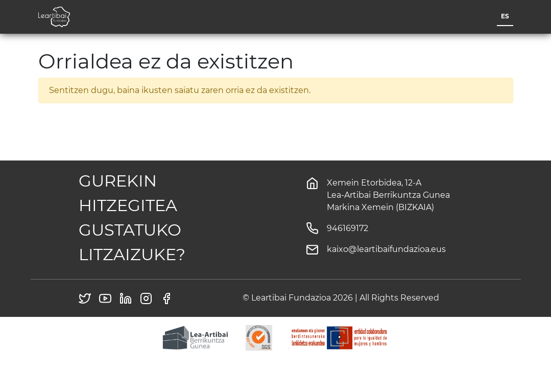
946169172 (347, 228)
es (505, 16)
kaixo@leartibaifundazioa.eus (386, 249)
